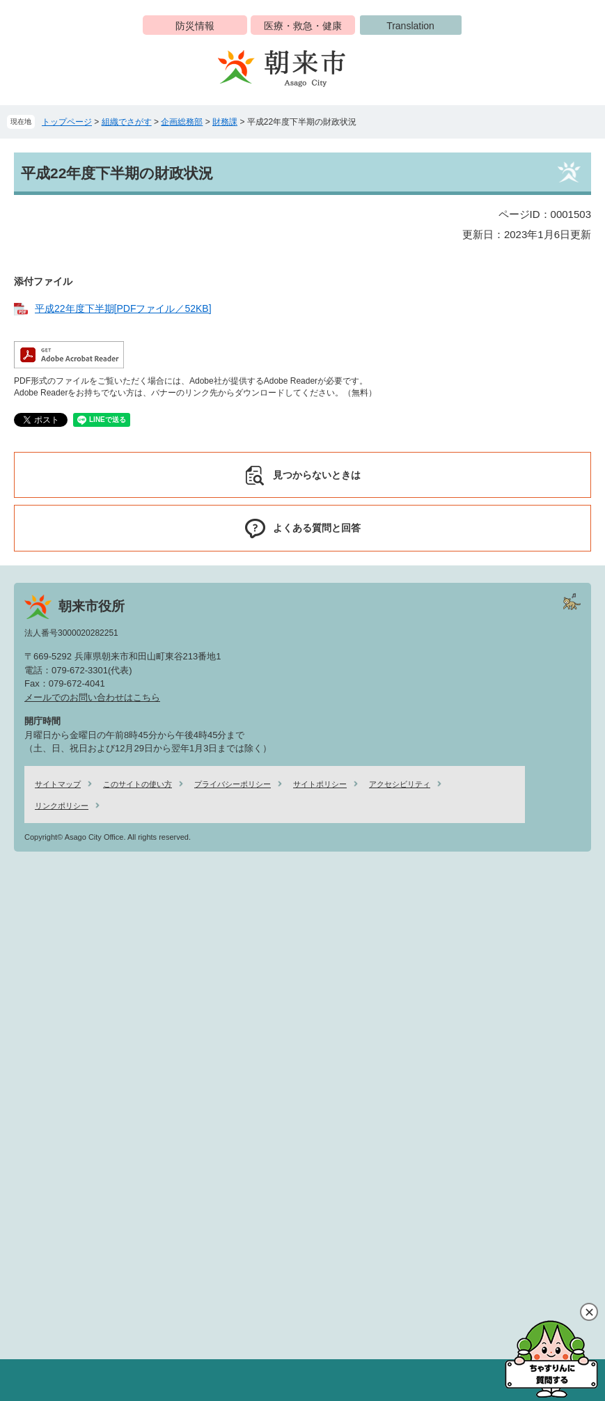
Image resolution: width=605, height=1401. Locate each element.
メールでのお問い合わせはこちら (92, 697)
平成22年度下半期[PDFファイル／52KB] (123, 308)
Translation (410, 25)
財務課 (224, 122)
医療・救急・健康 (303, 25)
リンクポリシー (61, 805)
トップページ (67, 122)
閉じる (589, 1312)
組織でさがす (127, 122)
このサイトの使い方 (137, 784)
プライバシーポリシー (232, 784)
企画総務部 (182, 122)
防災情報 (194, 25)
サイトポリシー (320, 784)
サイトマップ (58, 784)
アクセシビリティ (399, 784)
